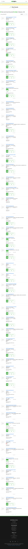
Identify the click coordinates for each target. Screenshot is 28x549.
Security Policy (13, 545)
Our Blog (14, 534)
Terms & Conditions (18, 545)
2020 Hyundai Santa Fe (10, 164)
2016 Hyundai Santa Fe (10, 48)
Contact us (14, 533)
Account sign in (14, 530)
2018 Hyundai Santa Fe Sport (11, 412)
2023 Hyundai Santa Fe (10, 60)
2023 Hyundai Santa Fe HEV (11, 80)
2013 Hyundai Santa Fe (10, 390)
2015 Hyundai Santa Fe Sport (11, 469)
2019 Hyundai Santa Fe (10, 37)
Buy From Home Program (14, 535)
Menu (3, 1)
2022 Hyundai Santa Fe (10, 101)
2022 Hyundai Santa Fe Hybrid (11, 405)
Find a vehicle (14, 521)
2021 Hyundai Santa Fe (10, 123)
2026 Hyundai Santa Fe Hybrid (11, 17)
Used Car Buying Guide (14, 523)
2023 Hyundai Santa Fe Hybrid (11, 507)
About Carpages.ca (14, 537)
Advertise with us (14, 526)
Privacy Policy (9, 545)
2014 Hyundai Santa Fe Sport (11, 448)
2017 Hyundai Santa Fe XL (10, 338)
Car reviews (14, 522)
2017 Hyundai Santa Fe (10, 294)
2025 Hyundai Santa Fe (10, 87)
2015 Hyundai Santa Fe (10, 216)
